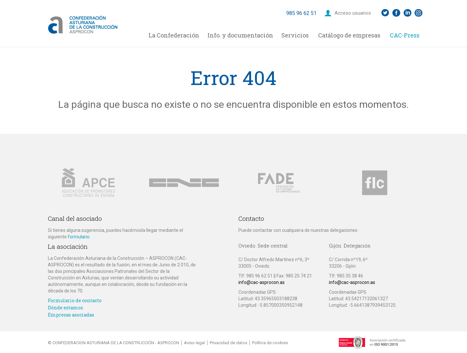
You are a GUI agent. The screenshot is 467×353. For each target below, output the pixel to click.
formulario (79, 236)
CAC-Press (404, 35)
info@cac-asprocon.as (261, 282)
